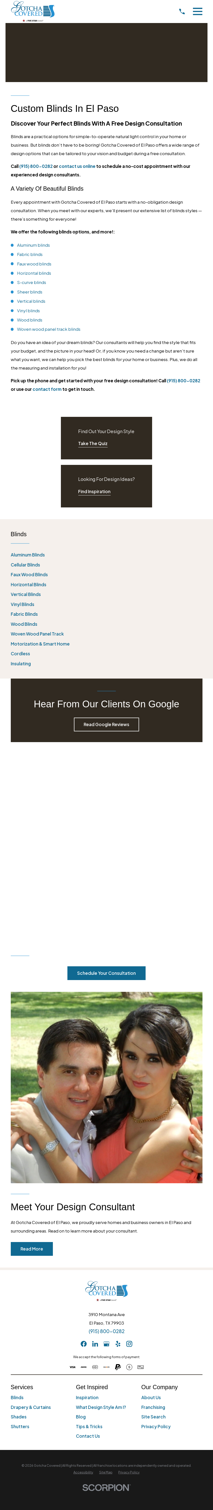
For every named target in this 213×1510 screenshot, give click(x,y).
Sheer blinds (29, 291)
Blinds (17, 1206)
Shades (19, 1225)
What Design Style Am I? (101, 1216)
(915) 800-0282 (36, 166)
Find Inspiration (94, 491)
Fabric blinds (30, 254)
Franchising (153, 1216)
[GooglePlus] (106, 1152)
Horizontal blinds (34, 273)
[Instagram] (129, 1152)
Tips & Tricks (89, 1235)
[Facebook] (84, 1152)
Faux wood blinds (34, 263)
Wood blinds (29, 320)
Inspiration (87, 1206)
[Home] (33, 11)
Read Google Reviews (106, 724)
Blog (81, 1225)
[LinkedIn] (95, 1152)
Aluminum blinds (33, 245)
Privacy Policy (156, 1235)
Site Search (153, 1225)
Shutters (20, 1235)
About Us (151, 1206)
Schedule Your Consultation (106, 781)
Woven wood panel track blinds (48, 329)
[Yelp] (118, 1152)
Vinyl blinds (28, 310)
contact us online (77, 166)
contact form (47, 389)
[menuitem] (106, 555)
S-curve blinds (31, 282)
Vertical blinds (31, 301)
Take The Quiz (93, 443)
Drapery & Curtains (31, 1216)
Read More (32, 1057)
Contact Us (88, 1244)
